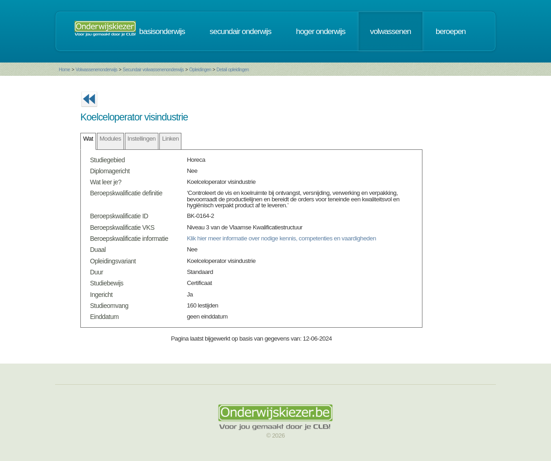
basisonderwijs (162, 31)
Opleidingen (200, 69)
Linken (170, 138)
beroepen (451, 31)
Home (64, 69)
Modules (110, 138)
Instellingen (142, 138)
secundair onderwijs (240, 31)
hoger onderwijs (320, 31)
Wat (88, 138)
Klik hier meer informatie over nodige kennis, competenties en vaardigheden (281, 238)
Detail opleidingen (233, 69)
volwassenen (390, 31)
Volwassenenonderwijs (96, 69)
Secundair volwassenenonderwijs (153, 69)
